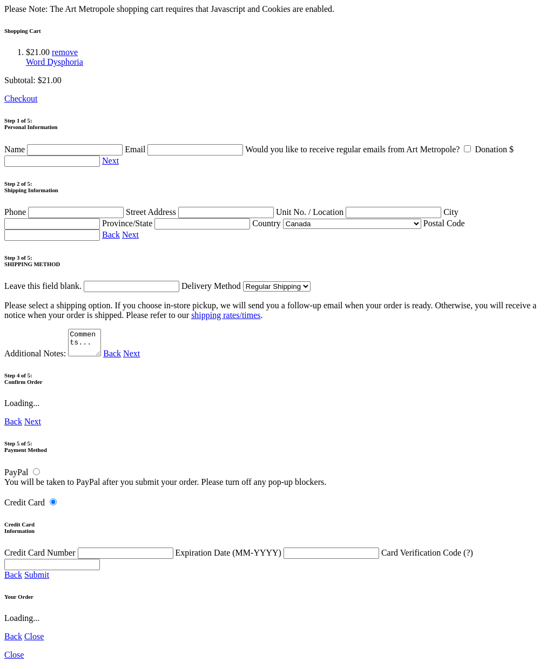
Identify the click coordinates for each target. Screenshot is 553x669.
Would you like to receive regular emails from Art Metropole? (360, 149)
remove (65, 52)
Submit (36, 579)
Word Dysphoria (54, 61)
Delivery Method (246, 285)
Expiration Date (278, 557)
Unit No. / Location (359, 212)
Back (111, 234)
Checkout (20, 98)
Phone (65, 212)
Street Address (201, 212)
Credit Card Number (90, 557)
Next (110, 160)
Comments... (86, 345)
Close (34, 641)
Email (185, 149)
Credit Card (24, 507)
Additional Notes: (54, 358)
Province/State (177, 223)
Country (336, 223)
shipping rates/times (225, 315)
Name (64, 149)
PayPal (16, 477)
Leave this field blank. (91, 285)
